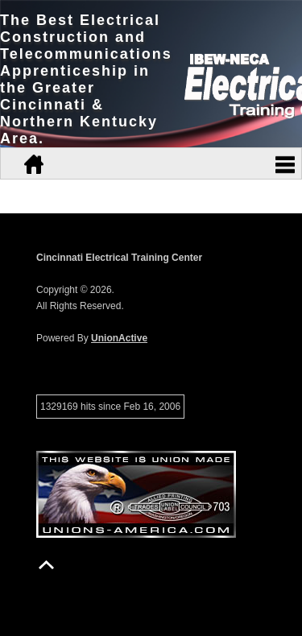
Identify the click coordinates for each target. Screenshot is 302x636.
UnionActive (119, 338)
